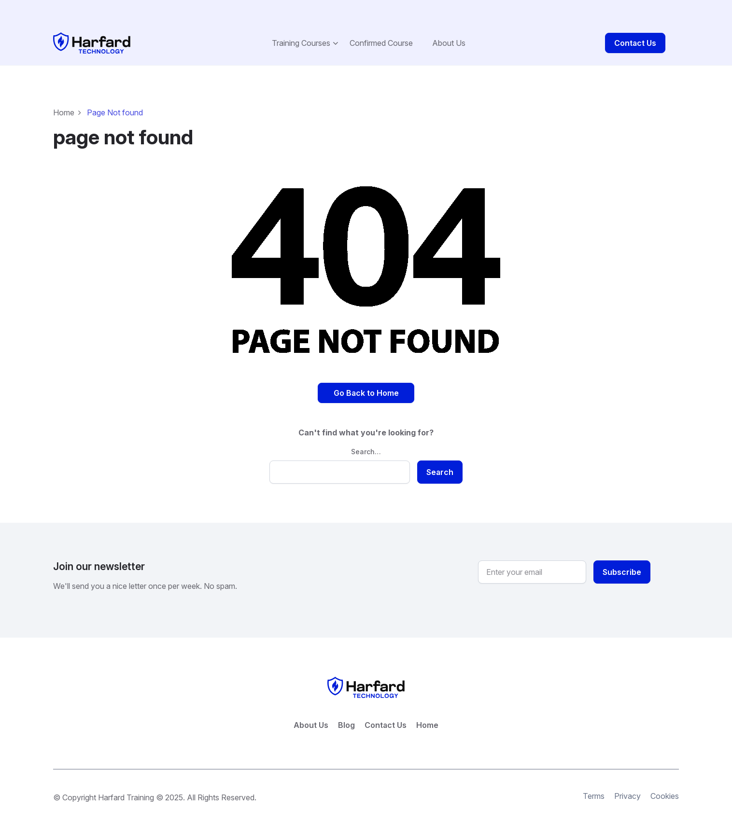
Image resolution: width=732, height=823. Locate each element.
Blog (346, 705)
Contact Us (635, 22)
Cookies (664, 776)
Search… (366, 431)
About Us (448, 22)
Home (63, 92)
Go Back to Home (366, 372)
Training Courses (301, 22)
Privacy (627, 776)
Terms (594, 776)
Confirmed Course (381, 22)
